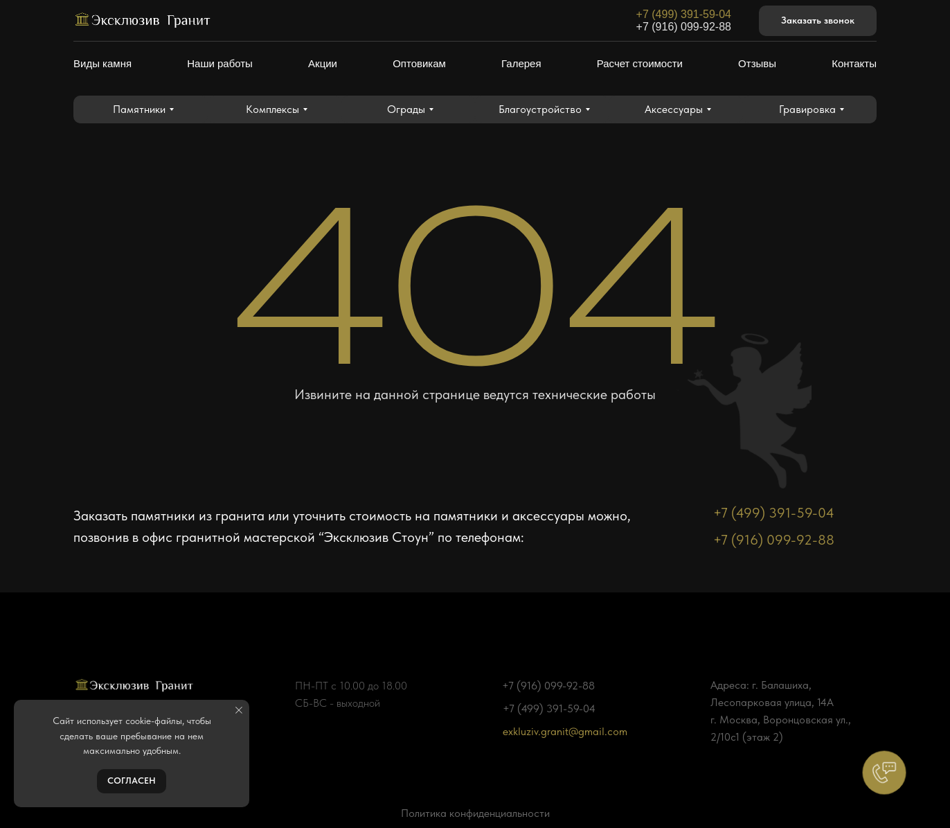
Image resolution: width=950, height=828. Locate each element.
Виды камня (102, 63)
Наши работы (220, 63)
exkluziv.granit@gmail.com (565, 731)
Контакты (854, 63)
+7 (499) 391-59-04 (683, 14)
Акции (322, 63)
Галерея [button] (521, 63)
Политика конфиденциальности (475, 813)
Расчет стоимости (640, 63)
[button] (818, 21)
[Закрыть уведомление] (239, 710)
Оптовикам (419, 63)
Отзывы (757, 63)
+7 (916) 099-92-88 (683, 27)
